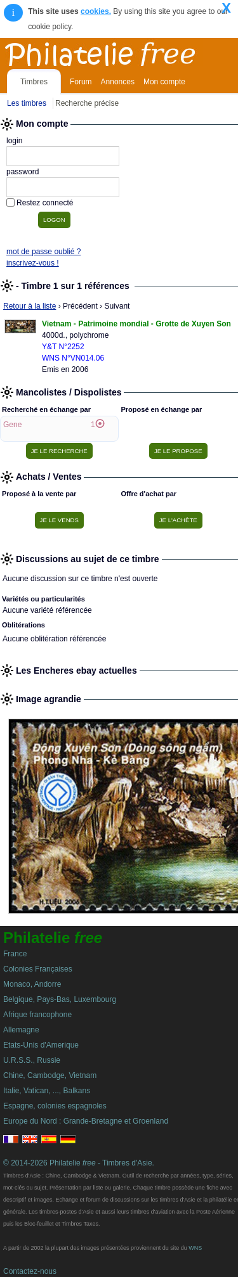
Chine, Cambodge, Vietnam (49, 1075)
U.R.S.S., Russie (31, 1060)
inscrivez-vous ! (32, 263)
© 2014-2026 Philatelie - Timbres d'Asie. (78, 1162)
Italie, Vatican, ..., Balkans (46, 1090)
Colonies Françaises (37, 969)
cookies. (96, 11)
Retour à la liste (29, 306)
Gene (12, 424)
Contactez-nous (29, 1271)
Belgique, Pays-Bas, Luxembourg (59, 999)
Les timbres (26, 103)
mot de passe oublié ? (43, 251)
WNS (195, 1248)
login (14, 140)
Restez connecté (45, 202)
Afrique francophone (37, 1014)
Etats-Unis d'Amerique (41, 1045)
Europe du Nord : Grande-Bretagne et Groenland (85, 1121)
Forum (81, 81)
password (22, 171)
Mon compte (164, 81)
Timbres (34, 81)
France (15, 953)
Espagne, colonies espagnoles (55, 1105)
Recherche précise (87, 103)
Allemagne (21, 1029)
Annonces (118, 81)
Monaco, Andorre (32, 984)
